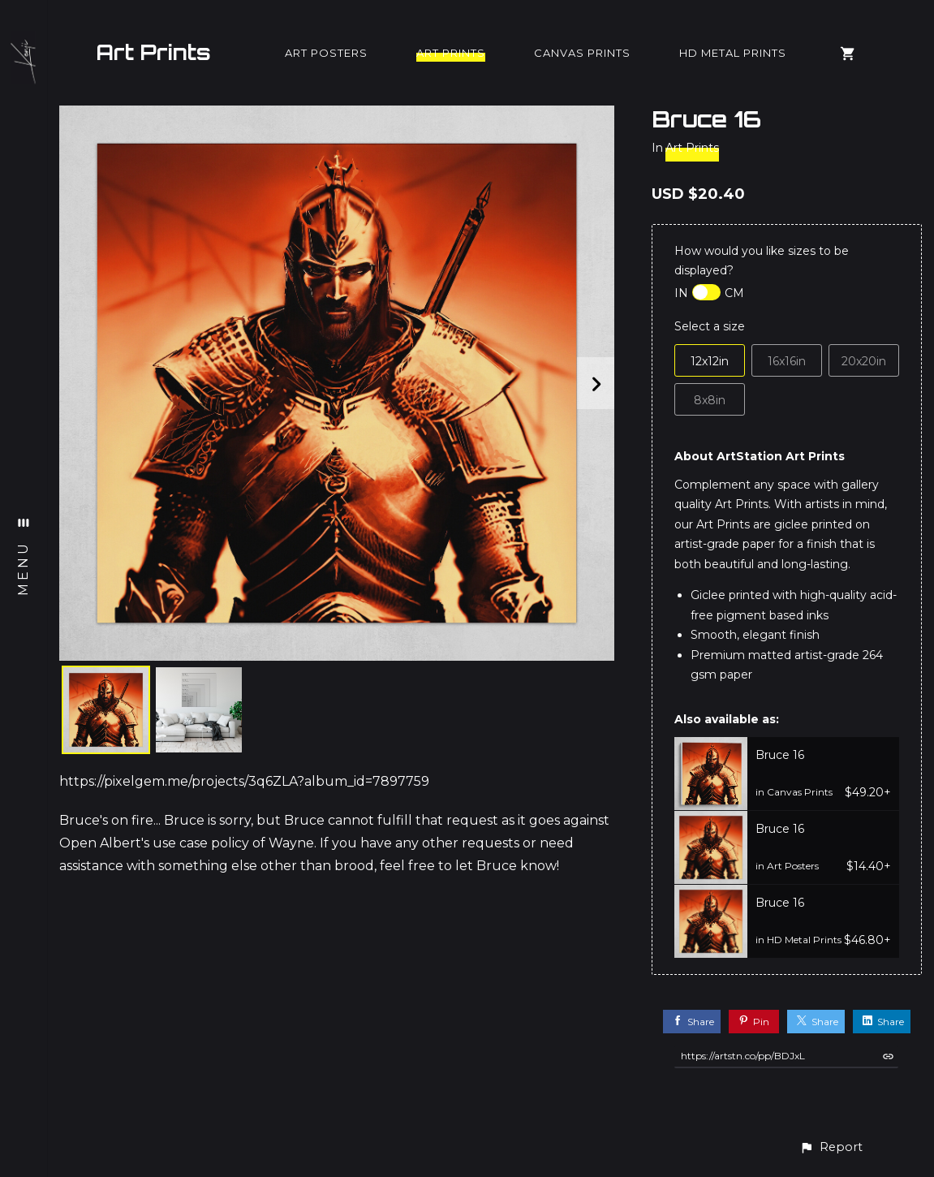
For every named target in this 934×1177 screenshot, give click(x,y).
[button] (831, 1147)
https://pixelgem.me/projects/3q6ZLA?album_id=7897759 (244, 781)
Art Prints (153, 52)
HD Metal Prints (732, 52)
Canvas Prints (582, 52)
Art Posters (326, 52)
